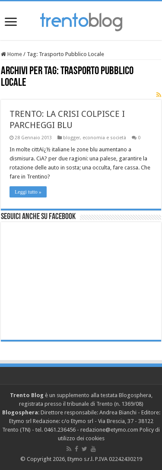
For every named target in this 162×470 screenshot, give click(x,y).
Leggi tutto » (28, 192)
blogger (71, 138)
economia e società (104, 138)
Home (11, 54)
